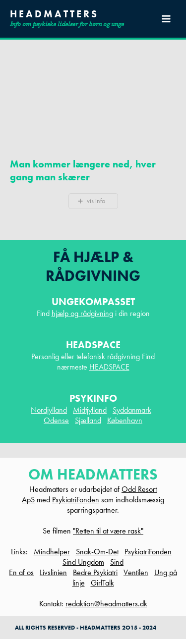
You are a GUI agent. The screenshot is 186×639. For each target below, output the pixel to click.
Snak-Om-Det (97, 551)
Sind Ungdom (83, 562)
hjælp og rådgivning (82, 313)
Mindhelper (52, 551)
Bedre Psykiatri (95, 572)
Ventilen (136, 572)
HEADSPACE (109, 367)
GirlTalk (102, 583)
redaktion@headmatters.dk (106, 603)
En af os (21, 572)
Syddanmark (132, 410)
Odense (56, 420)
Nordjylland (49, 410)
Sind (117, 562)
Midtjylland (90, 410)
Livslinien (53, 572)
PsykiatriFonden (75, 499)
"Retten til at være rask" (108, 531)
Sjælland (88, 420)
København (124, 420)
